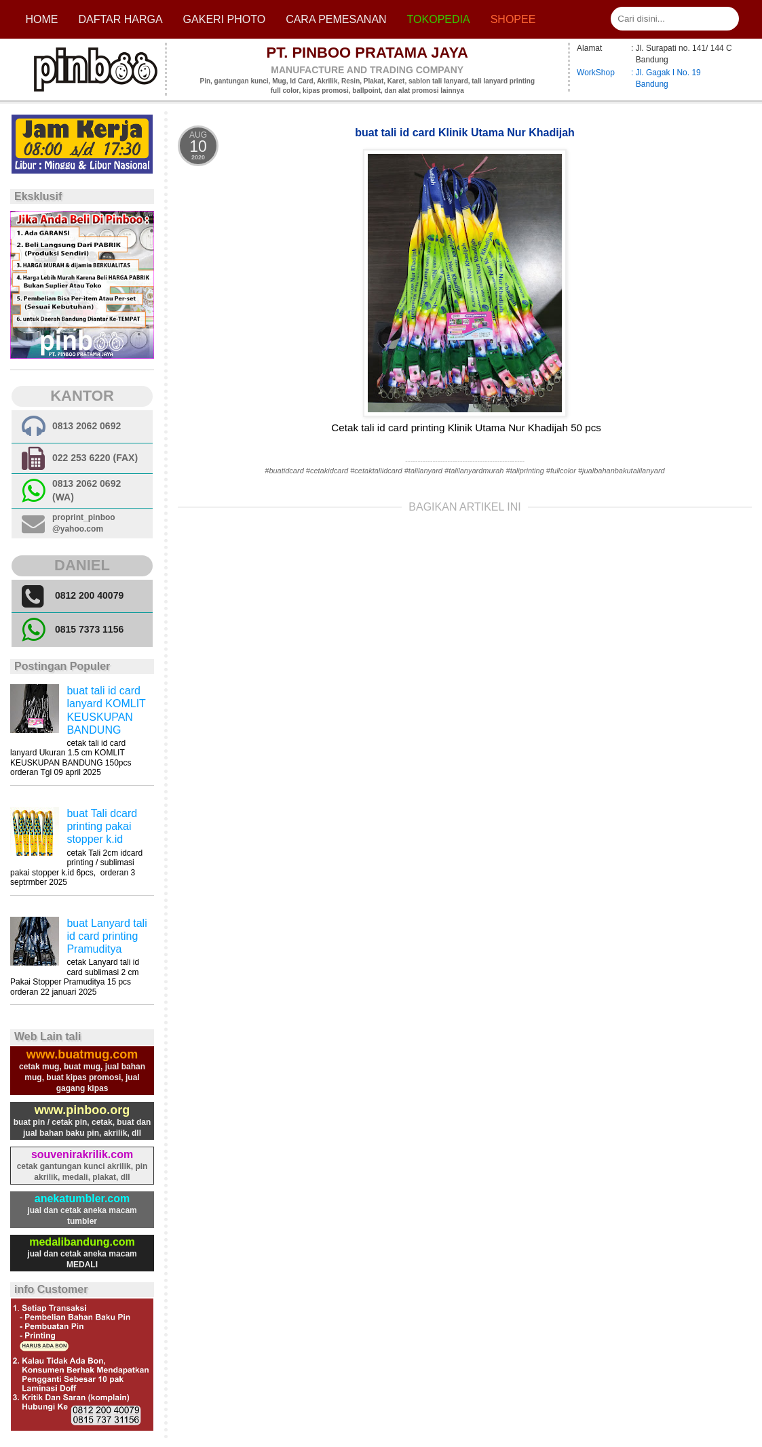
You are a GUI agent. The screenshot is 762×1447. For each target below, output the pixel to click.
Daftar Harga (120, 19)
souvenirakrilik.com (82, 1154)
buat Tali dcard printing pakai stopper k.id (101, 826)
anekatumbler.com (82, 1198)
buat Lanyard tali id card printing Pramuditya (106, 936)
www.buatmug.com (82, 1054)
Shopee (513, 19)
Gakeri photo (224, 19)
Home (41, 19)
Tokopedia (438, 19)
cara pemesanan (336, 19)
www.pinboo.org (82, 1110)
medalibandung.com (82, 1242)
